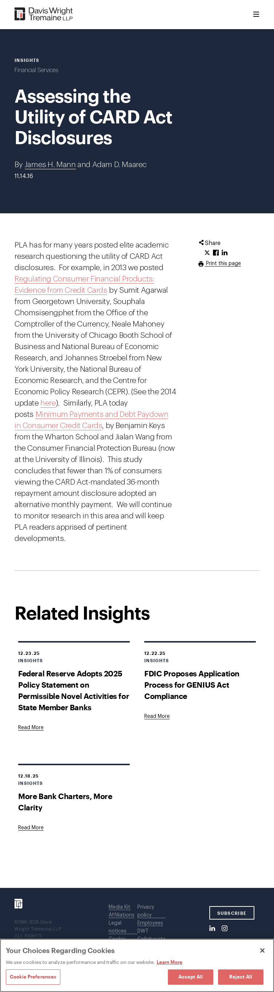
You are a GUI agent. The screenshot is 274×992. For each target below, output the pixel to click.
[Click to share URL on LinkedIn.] (224, 253)
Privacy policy (145, 911)
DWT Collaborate (151, 935)
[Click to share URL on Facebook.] (216, 253)
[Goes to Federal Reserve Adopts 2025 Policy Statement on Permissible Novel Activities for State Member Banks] (31, 728)
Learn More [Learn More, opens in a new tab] (169, 962)
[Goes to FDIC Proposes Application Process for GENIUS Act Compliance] (157, 716)
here (48, 403)
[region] (137, 965)
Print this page (223, 263)
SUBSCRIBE (232, 913)
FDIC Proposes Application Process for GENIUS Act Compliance (191, 684)
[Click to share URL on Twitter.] (207, 253)
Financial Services (36, 70)
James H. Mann (50, 165)
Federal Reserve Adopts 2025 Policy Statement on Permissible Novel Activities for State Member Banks (73, 690)
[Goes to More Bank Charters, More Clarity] (31, 828)
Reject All (240, 977)
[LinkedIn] (212, 928)
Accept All (190, 977)
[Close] (262, 950)
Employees (150, 923)
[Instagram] (224, 928)
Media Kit (119, 907)
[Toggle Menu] (256, 14)
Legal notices (117, 927)
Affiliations (121, 915)
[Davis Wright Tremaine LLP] (44, 14)
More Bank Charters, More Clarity (65, 801)
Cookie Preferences (33, 977)
